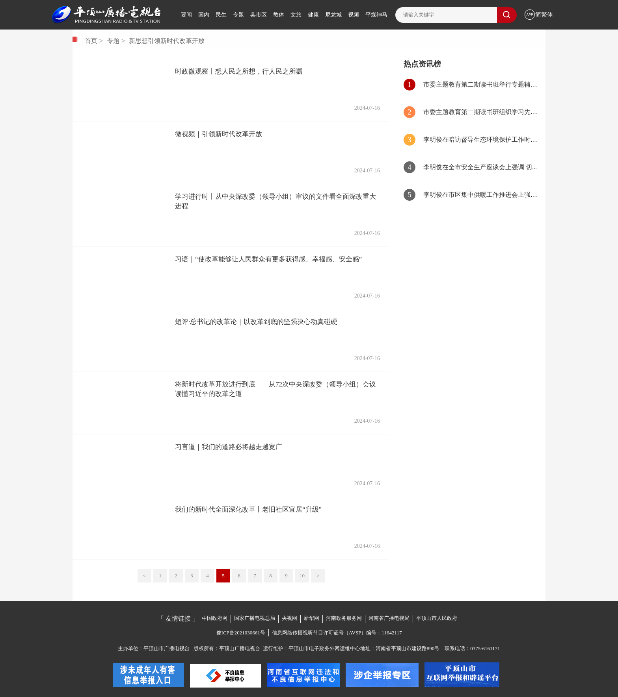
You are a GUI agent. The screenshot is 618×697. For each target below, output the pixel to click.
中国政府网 (214, 618)
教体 (278, 15)
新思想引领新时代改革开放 (167, 41)
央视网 (289, 618)
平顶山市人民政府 (436, 618)
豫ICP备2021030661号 (240, 633)
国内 (203, 15)
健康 (313, 15)
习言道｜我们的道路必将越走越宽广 (228, 447)
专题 (238, 15)
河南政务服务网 (344, 618)
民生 (221, 15)
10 (302, 576)
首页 (91, 41)
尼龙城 (333, 15)
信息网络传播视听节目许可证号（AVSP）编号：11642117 (337, 633)
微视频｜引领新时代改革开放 (218, 134)
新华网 (311, 618)
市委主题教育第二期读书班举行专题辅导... (482, 84)
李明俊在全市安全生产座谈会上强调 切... (480, 167)
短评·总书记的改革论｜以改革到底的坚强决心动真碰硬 (256, 321)
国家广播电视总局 (254, 618)
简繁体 (544, 14)
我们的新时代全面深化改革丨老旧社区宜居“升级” (248, 509)
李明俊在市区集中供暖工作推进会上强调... (482, 194)
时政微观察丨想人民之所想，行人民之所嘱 (238, 71)
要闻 (186, 15)
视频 (353, 15)
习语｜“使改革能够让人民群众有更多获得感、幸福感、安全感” (268, 259)
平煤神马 (376, 15)
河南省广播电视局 (389, 618)
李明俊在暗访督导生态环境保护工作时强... (482, 139)
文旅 (296, 15)
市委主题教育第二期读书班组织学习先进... (482, 112)
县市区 (258, 15)
